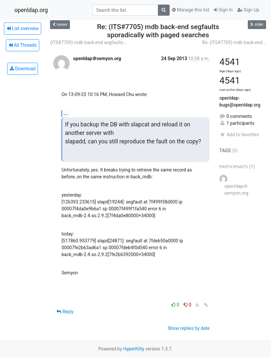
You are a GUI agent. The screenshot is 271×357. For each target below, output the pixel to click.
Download (23, 68)
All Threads (22, 45)
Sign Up (248, 9)
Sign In (223, 9)
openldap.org (31, 10)
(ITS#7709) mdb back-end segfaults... (88, 42)
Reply (65, 311)
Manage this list (190, 9)
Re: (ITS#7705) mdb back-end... (234, 42)
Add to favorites (239, 134)
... (65, 113)
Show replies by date (189, 328)
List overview (23, 28)
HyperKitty (133, 348)
